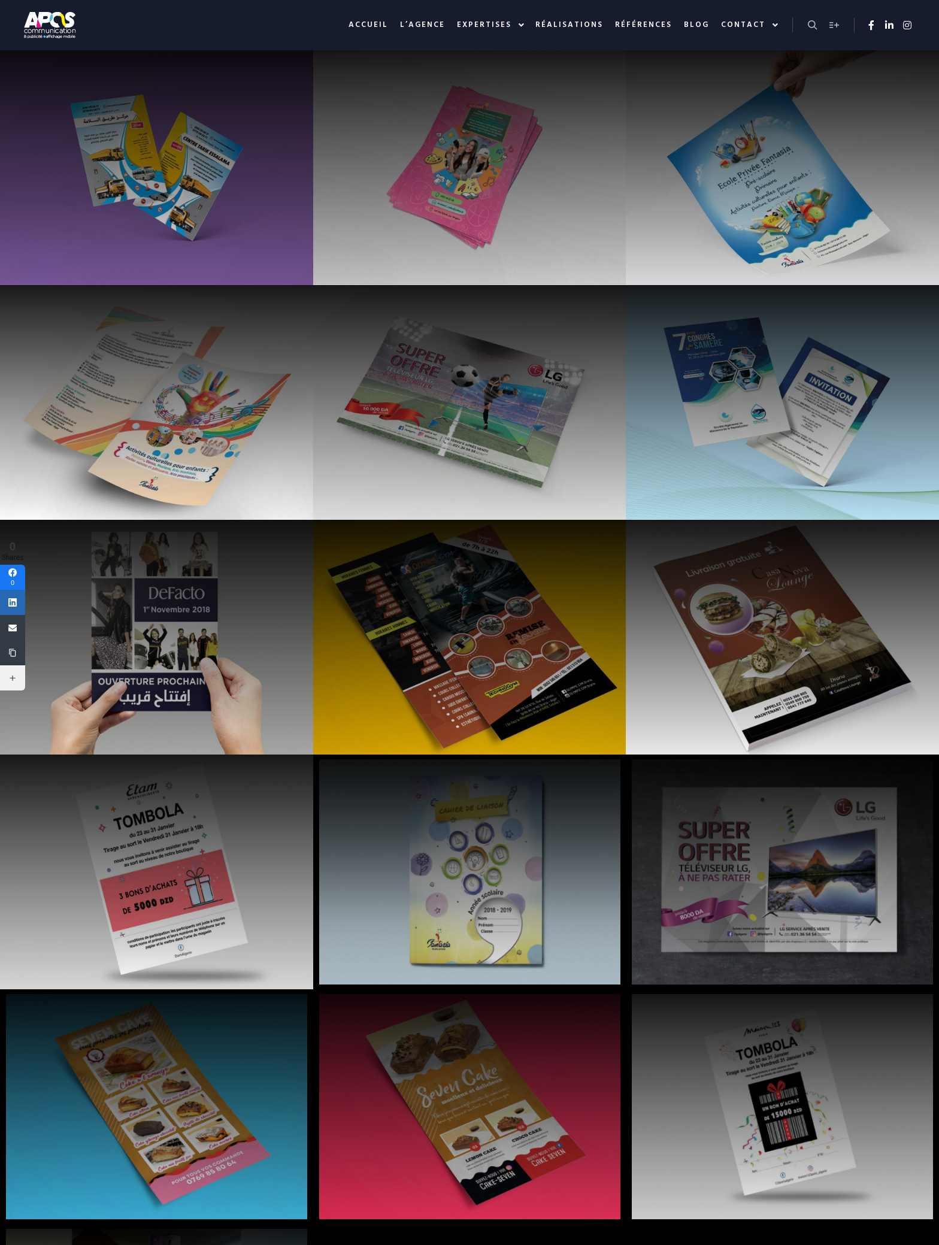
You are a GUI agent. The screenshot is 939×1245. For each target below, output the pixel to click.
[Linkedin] (12, 602)
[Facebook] (12, 577)
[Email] (12, 627)
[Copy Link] (12, 652)
